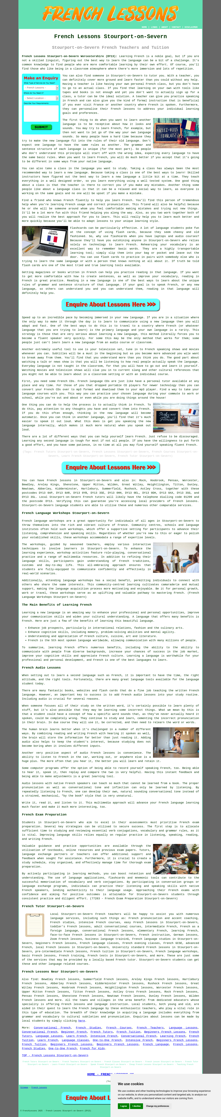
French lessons (59, 480)
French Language (156, 1044)
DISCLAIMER (191, 27)
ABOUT (164, 27)
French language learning (179, 802)
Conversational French (52, 1027)
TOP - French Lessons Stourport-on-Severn (55, 1055)
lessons (167, 1016)
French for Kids (92, 1048)
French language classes (99, 943)
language (69, 124)
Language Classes (75, 1040)
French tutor (126, 959)
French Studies (88, 1027)
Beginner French (74, 1031)
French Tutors (102, 1031)
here (81, 1020)
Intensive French (103, 1036)
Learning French (172, 1036)
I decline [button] (136, 1106)
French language (91, 1008)
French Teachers (150, 1027)
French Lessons (185, 1044)
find (34, 979)
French (100, 914)
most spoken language (74, 640)
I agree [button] (123, 1106)
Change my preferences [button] (157, 1106)
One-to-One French (107, 1040)
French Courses (119, 1027)
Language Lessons (183, 1027)
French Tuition (128, 1031)
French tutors (94, 497)
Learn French (76, 1036)
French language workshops (43, 520)
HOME (144, 27)
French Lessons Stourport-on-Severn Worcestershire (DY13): (69, 56)
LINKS (154, 27)
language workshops (78, 580)
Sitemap (24, 1088)
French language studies (151, 939)
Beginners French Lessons (164, 1031)
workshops (37, 544)
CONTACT (176, 27)
